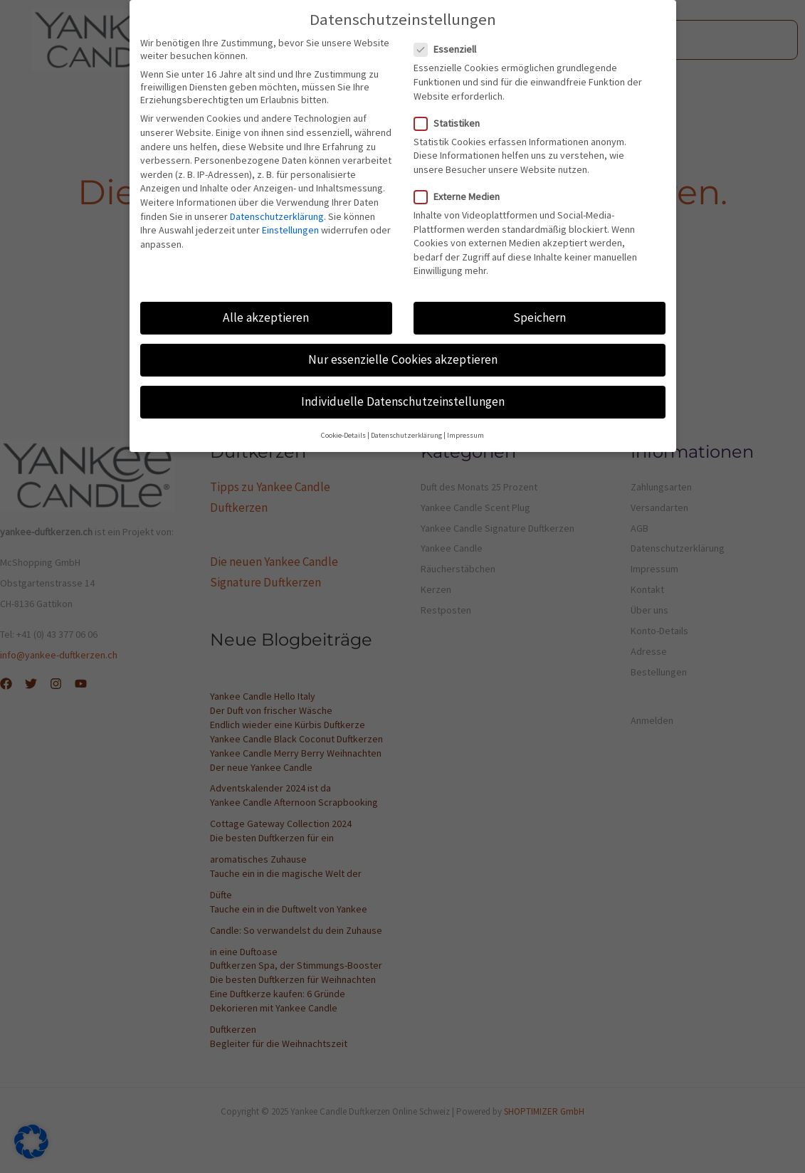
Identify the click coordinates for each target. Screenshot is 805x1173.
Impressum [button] (465, 435)
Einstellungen (290, 229)
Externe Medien (461, 196)
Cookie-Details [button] (343, 435)
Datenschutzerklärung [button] (406, 435)
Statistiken (451, 123)
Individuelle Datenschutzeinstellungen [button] (403, 401)
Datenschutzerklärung (277, 216)
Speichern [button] (539, 317)
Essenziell (449, 49)
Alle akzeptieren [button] (266, 317)
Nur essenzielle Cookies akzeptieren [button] (403, 359)
